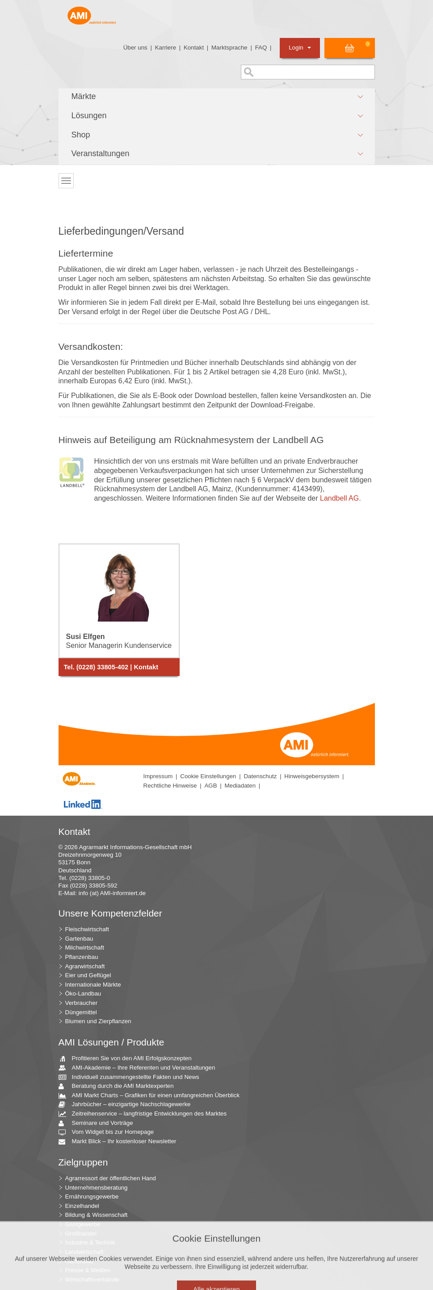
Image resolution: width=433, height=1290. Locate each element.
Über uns (135, 47)
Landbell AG (339, 498)
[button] (217, 96)
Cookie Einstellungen (208, 776)
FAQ (261, 47)
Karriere (165, 47)
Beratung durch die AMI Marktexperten (119, 1086)
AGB (210, 785)
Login (300, 47)
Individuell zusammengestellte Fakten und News (132, 1077)
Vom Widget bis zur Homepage (109, 1132)
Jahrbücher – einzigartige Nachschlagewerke (128, 1104)
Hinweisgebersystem (311, 776)
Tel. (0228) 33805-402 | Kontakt (111, 667)
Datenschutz (260, 776)
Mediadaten (240, 785)
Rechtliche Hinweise (170, 785)
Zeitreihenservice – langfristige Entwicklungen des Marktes (146, 1114)
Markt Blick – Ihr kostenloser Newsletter (121, 1141)
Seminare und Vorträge (99, 1123)
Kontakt (194, 47)
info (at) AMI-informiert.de (112, 893)
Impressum (158, 776)
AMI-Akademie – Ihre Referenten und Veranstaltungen (140, 1068)
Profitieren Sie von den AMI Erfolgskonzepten (128, 1058)
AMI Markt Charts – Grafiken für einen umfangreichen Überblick (152, 1095)
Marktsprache (229, 47)
